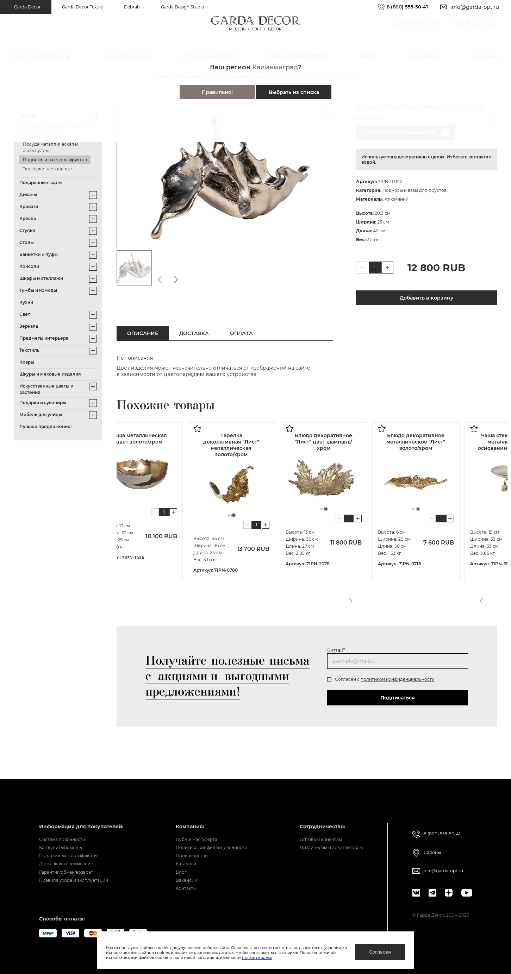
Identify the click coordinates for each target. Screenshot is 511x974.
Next (493, 598)
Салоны (435, 835)
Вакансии (177, 877)
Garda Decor (27, 7)
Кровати (28, 206)
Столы (26, 242)
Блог (171, 866)
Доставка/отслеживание (71, 855)
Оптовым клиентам (315, 822)
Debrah (132, 7)
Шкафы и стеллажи (41, 278)
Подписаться (397, 698)
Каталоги (177, 855)
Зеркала (28, 326)
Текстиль (29, 350)
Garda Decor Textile (82, 7)
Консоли (29, 266)
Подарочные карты (41, 182)
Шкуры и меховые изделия (50, 374)
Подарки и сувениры (42, 402)
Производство (184, 844)
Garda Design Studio (182, 7)
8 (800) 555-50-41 (404, 7)
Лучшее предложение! (45, 426)
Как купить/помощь (64, 833)
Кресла (27, 218)
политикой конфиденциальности (398, 679)
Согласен (380, 952)
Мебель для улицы (40, 414)
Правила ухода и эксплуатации (80, 877)
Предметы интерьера (43, 338)
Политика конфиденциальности (207, 833)
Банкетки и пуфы (38, 254)
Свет (24, 314)
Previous (480, 598)
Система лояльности (66, 822)
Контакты (177, 888)
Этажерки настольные (47, 168)
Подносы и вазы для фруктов (55, 159)
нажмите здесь (294, 957)
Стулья (27, 230)
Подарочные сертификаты (73, 844)
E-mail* (336, 650)
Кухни (26, 302)
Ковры (26, 362)
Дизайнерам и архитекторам (328, 833)
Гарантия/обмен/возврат (71, 866)
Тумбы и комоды (38, 290)
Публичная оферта (189, 822)
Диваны (28, 194)
